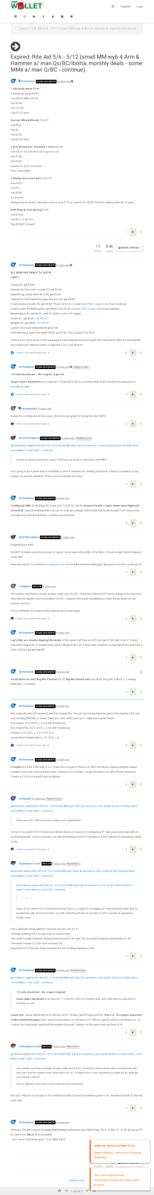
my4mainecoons (28, 863)
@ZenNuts (73, 1046)
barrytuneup (28, 408)
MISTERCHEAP (28, 438)
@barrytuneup (83, 438)
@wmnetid (73, 864)
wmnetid (24, 798)
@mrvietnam (18, 806)
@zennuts (16, 1053)
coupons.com (51, 151)
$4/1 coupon (89, 308)
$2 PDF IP (41, 318)
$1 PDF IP (43, 323)
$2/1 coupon (96, 303)
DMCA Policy (76, 1180)
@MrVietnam (81, 367)
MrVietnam (26, 81)
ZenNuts (24, 586)
